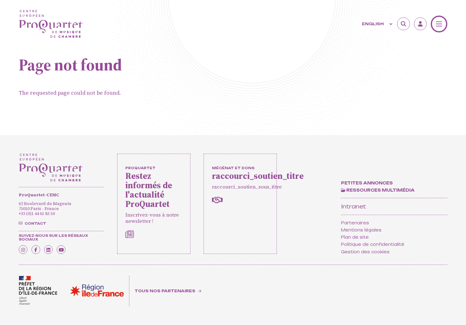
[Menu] (439, 24)
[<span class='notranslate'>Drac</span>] (38, 290)
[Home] (51, 24)
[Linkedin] (58, 247)
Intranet (353, 206)
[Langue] (376, 24)
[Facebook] (42, 247)
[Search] (403, 23)
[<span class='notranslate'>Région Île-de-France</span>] (97, 290)
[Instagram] (25, 247)
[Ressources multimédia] (378, 190)
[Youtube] (75, 247)
